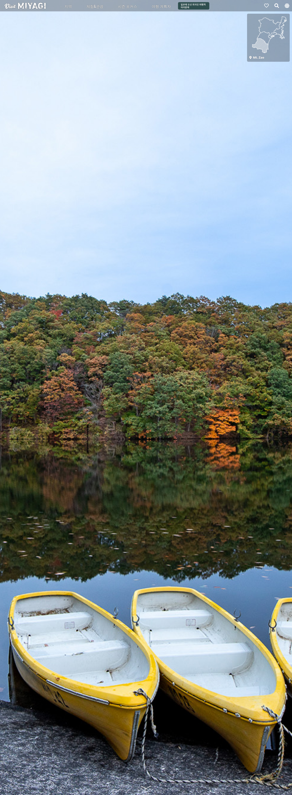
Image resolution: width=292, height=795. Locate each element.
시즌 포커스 (127, 6)
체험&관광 (94, 6)
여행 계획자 (161, 6)
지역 (68, 6)
